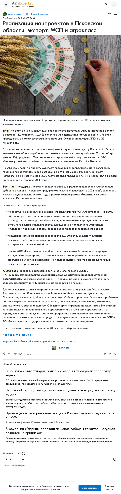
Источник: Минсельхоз (17, 334)
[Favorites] (109, 14)
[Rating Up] (105, 354)
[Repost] (9, 354)
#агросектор (69, 341)
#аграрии (8, 341)
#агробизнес (21, 341)
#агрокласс (54, 341)
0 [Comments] (29, 354)
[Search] (106, 4)
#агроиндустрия (38, 341)
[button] (115, 14)
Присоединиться (90, 488)
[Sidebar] (6, 4)
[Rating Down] (115, 354)
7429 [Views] (18, 354)
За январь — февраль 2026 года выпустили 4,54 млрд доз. (38, 422)
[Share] (3, 354)
